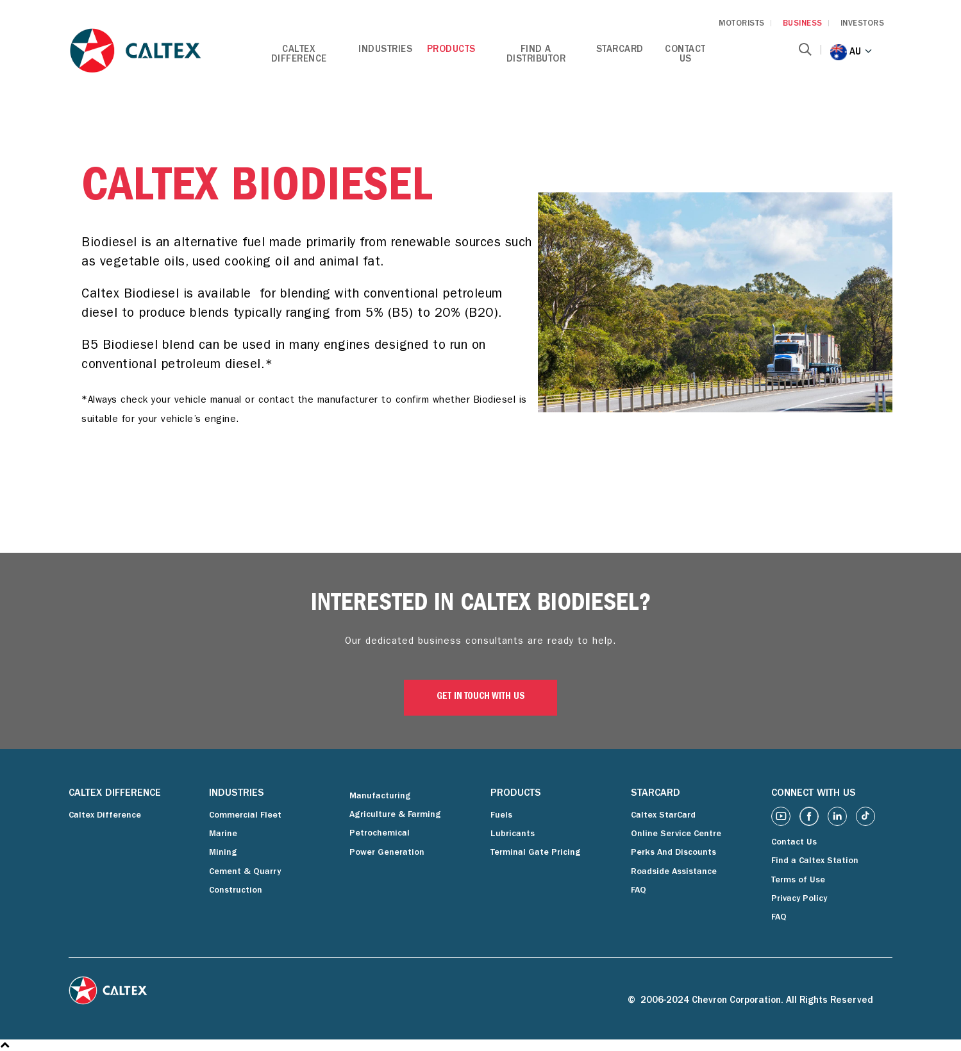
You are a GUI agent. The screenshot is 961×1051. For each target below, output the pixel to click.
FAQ (638, 890)
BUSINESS (803, 24)
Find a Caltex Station (814, 861)
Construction (235, 890)
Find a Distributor (536, 55)
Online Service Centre (676, 834)
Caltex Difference (299, 55)
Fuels (501, 815)
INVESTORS (862, 24)
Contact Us (685, 55)
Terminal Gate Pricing (535, 852)
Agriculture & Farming (395, 815)
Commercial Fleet (245, 815)
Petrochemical (379, 833)
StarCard (620, 50)
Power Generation (386, 852)
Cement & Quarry (245, 872)
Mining (223, 852)
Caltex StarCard (663, 815)
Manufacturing (380, 796)
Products (451, 50)
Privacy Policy (799, 899)
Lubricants (512, 834)
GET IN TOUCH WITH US (481, 697)
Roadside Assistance (674, 872)
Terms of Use (798, 880)
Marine (223, 834)
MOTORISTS (742, 24)
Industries (385, 50)
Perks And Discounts (673, 852)
